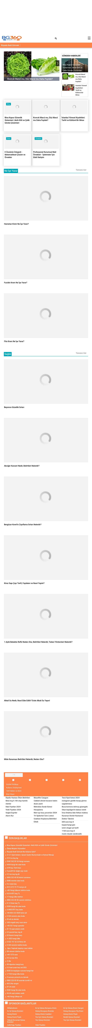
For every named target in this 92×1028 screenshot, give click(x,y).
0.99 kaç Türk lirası (14, 868)
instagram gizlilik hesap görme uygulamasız (74, 802)
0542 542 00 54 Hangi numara (18, 861)
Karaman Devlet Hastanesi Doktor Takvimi (72, 817)
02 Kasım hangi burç (14, 935)
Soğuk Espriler (11, 813)
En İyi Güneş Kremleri (15, 1011)
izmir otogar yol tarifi (70, 828)
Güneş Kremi (12, 1014)
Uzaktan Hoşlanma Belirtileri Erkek (45, 820)
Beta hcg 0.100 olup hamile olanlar (17, 802)
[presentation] (5, 63)
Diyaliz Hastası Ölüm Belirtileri (18, 798)
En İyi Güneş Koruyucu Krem (45, 1008)
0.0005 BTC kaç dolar (15, 910)
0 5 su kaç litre (12, 958)
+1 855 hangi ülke (13, 939)
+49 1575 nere (12, 955)
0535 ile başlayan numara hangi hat (20, 971)
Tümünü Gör (81, 170)
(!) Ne (9, 961)
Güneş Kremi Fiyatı (70, 1014)
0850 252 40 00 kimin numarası (19, 877)
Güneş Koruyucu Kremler (44, 1011)
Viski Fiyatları (40, 1025)
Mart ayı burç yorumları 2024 (45, 813)
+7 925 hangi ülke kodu (15, 974)
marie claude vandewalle (72, 834)
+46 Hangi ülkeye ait (14, 997)
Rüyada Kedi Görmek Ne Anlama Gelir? (21, 852)
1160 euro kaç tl (68, 831)
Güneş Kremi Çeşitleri (43, 1014)
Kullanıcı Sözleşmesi (14, 788)
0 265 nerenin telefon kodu (17, 945)
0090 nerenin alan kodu (15, 881)
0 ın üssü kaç (12, 884)
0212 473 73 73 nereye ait (16, 887)
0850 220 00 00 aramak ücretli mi (19, 980)
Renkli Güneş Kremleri (71, 1017)
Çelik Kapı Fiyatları (14, 1025)
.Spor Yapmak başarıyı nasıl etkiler (20, 948)
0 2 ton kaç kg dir (13, 874)
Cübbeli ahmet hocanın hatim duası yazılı (45, 802)
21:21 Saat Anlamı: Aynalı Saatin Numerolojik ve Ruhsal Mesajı (30, 855)
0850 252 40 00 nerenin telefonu (19, 900)
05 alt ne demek (13, 919)
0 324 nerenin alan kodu (16, 916)
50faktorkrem (12, 1008)
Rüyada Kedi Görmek (10, 45)
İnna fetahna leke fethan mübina (75, 813)
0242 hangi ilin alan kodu (16, 990)
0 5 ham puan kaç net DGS (17, 967)
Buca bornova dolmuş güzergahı (75, 807)
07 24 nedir (11, 987)
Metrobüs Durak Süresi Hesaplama (43, 808)
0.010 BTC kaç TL (13, 894)
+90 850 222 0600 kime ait (17, 913)
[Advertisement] (46, 17)
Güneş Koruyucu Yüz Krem (73, 1011)
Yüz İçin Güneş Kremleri (44, 1017)
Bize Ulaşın (10, 794)
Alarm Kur (10, 816)
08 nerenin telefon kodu (16, 951)
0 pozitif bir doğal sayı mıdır (17, 871)
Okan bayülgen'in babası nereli (74, 810)
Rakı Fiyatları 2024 (13, 807)
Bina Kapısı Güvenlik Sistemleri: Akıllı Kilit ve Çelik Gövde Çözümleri (32, 845)
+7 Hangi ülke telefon (15, 897)
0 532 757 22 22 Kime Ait (16, 942)
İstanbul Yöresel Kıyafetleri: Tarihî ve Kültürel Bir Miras (81, 90)
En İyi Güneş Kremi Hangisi (73, 1008)
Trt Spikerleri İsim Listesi (44, 816)
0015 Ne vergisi (13, 984)
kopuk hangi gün (68, 825)
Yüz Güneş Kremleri (42, 1020)
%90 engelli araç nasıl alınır (17, 922)
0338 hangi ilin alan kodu (16, 906)
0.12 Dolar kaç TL (13, 903)
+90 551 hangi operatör (15, 926)
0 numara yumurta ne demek (17, 977)
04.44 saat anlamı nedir (15, 993)
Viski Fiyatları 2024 (13, 810)
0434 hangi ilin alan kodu (16, 865)
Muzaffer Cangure (41, 798)
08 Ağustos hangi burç (15, 964)
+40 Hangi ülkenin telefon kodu (18, 890)
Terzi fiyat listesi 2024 (71, 798)
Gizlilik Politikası (12, 784)
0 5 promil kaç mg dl (14, 932)
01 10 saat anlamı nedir (15, 929)
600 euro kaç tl (68, 822)
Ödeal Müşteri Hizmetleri (16, 848)
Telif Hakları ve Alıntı (13, 791)
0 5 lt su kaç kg (12, 858)
